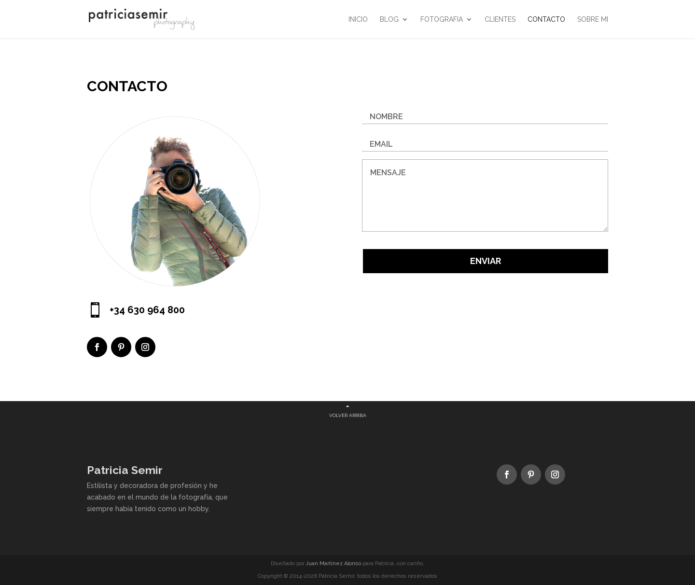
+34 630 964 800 (147, 310)
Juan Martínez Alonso (333, 563)
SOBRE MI (592, 19)
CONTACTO (546, 19)
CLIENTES (500, 19)
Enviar (485, 261)
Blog (389, 19)
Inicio (358, 19)
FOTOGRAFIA (441, 19)
